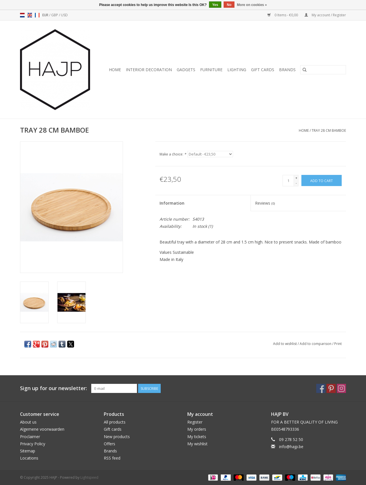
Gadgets (186, 69)
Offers (109, 443)
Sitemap (27, 451)
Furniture (211, 69)
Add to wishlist (285, 343)
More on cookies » (252, 5)
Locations (29, 458)
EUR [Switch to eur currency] (45, 15)
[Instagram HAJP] (341, 388)
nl (22, 15)
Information (172, 203)
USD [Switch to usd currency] (64, 15)
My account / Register (325, 15)
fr (37, 15)
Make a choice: (173, 154)
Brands (287, 69)
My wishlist (197, 443)
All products (115, 422)
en (29, 15)
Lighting (236, 69)
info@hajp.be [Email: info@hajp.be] (291, 446)
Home (115, 69)
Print (338, 343)
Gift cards (262, 69)
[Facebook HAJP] (320, 388)
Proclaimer (30, 436)
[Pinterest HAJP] (331, 388)
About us (28, 422)
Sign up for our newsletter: (53, 388)
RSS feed (112, 458)
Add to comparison (316, 343)
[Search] (323, 69)
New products (117, 436)
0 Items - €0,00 (283, 15)
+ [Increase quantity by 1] (296, 177)
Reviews (265, 203)
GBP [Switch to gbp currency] (55, 15)
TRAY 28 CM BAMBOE (329, 130)
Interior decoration (149, 69)
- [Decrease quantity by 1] (296, 183)
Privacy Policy (32, 443)
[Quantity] (288, 180)
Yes (215, 5)
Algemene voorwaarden (42, 429)
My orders (196, 429)
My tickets (196, 436)
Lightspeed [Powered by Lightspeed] (89, 477)
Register (194, 422)
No (229, 5)
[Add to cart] (321, 180)
